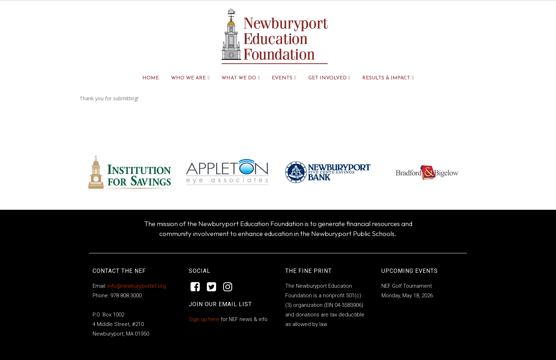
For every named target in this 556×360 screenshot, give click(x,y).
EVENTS (282, 78)
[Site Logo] (274, 36)
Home (150, 78)
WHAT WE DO (238, 78)
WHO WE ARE (188, 78)
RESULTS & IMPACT (386, 78)
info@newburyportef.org (136, 286)
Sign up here (204, 319)
